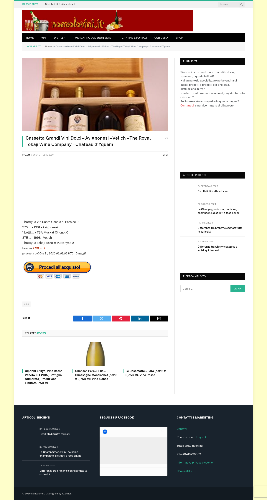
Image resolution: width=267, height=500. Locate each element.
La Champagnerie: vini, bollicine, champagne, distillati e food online (219, 211)
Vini (43, 37)
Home (30, 37)
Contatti (182, 428)
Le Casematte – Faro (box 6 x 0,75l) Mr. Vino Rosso (146, 373)
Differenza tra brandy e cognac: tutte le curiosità (220, 229)
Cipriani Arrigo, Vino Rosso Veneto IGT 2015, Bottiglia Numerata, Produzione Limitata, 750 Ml (43, 377)
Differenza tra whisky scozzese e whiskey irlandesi (217, 248)
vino (26, 304)
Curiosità (161, 37)
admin (28, 155)
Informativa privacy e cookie (195, 462)
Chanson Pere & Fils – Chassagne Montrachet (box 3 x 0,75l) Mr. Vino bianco (96, 375)
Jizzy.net (200, 437)
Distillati (60, 37)
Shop (179, 37)
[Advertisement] (95, 188)
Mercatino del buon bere (93, 37)
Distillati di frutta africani (60, 4)
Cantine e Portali (134, 37)
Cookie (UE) (184, 471)
